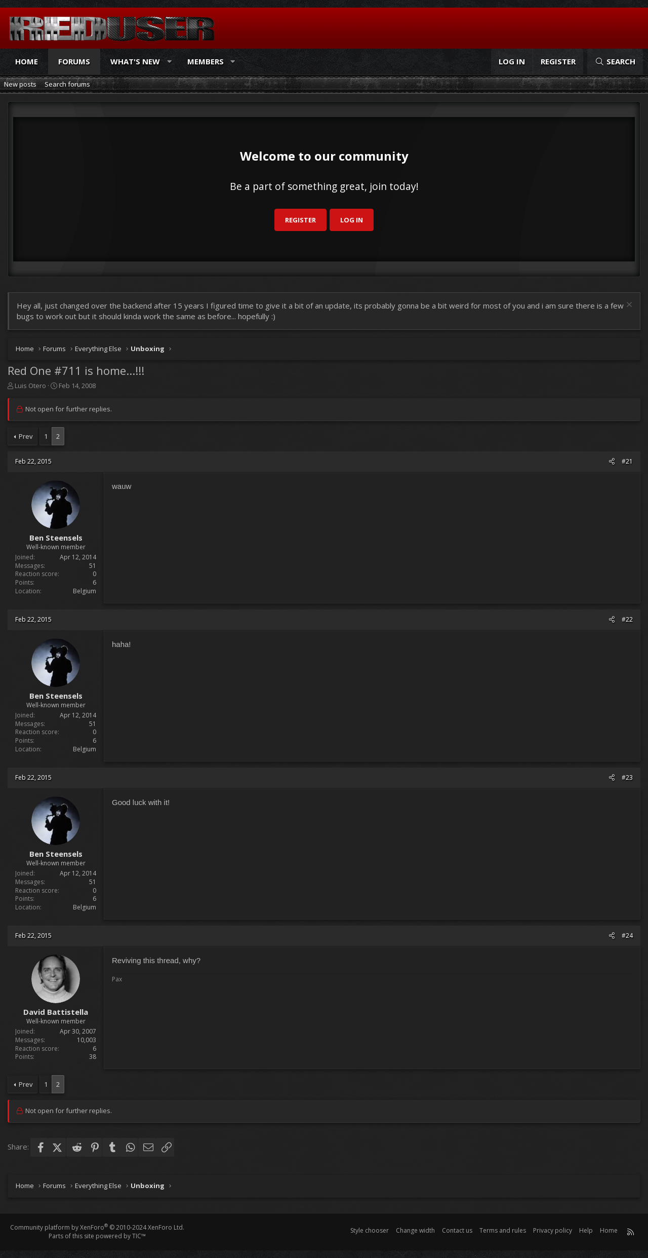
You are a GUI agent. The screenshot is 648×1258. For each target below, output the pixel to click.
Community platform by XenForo (97, 1227)
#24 (627, 935)
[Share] (611, 462)
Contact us (457, 1230)
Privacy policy (552, 1230)
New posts (20, 84)
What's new (135, 61)
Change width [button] (415, 1230)
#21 (627, 461)
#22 (627, 619)
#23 (627, 777)
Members (205, 61)
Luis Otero (30, 385)
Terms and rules (502, 1230)
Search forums (67, 84)
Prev (26, 436)
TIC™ (139, 1236)
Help (586, 1230)
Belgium (84, 591)
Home (26, 61)
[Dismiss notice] (628, 305)
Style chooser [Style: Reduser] (369, 1230)
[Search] (615, 61)
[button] (169, 61)
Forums (74, 61)
